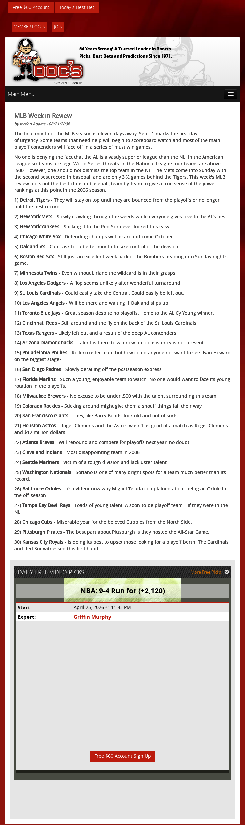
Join (58, 27)
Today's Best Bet (76, 7)
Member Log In (29, 27)
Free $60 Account (31, 7)
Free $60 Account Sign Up (122, 756)
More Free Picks (210, 572)
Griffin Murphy (92, 617)
